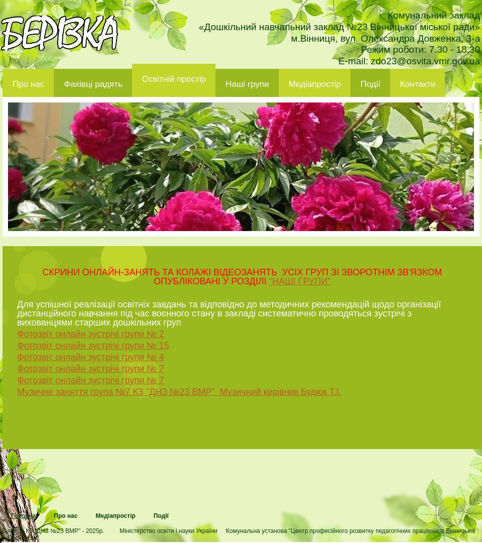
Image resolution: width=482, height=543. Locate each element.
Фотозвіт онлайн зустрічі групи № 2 (90, 334)
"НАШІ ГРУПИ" (300, 281)
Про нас (28, 84)
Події (370, 84)
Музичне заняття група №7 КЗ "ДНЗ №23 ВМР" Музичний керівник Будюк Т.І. (179, 392)
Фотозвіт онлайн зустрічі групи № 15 (93, 346)
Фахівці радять (93, 84)
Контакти (418, 84)
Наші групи (247, 84)
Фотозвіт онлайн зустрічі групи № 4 (90, 357)
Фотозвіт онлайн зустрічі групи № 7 (90, 369)
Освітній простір (174, 79)
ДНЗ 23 (59, 33)
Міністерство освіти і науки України (168, 530)
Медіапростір (315, 84)
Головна (23, 515)
